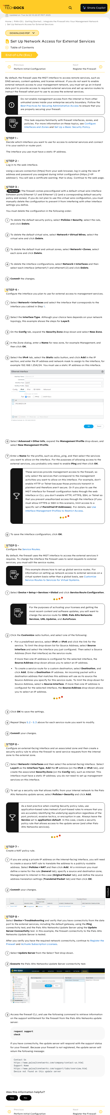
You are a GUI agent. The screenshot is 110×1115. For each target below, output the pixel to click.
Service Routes (31, 549)
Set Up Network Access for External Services (30, 24)
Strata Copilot (94, 8)
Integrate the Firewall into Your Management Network (70, 21)
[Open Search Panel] (71, 7)
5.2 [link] (29, 722)
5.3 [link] (35, 722)
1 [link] (44, 306)
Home (8, 21)
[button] (108, 892)
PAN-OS (18, 21)
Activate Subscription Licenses (39, 944)
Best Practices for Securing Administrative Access (50, 105)
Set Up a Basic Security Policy (72, 127)
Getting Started (33, 21)
